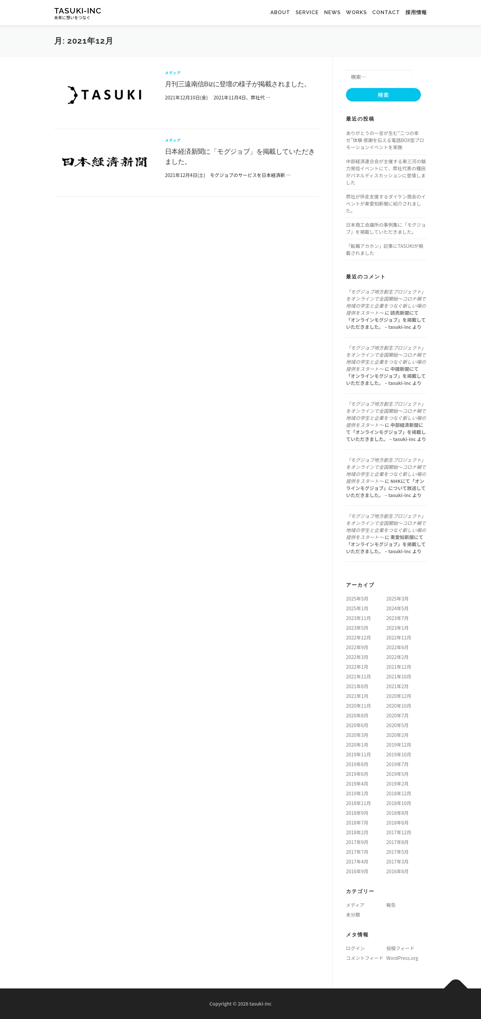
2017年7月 (357, 851)
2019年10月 (398, 754)
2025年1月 (357, 608)
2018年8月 (397, 812)
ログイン (355, 948)
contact (386, 12)
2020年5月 (397, 725)
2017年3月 (397, 861)
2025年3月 (397, 598)
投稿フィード (400, 948)
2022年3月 (357, 657)
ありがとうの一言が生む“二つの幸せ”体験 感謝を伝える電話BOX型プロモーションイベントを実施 (385, 140)
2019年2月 (397, 783)
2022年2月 (397, 657)
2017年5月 (397, 851)
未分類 (353, 914)
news (332, 12)
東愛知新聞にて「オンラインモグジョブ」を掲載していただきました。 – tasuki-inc (386, 544)
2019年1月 (357, 793)
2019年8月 (357, 764)
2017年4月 (357, 861)
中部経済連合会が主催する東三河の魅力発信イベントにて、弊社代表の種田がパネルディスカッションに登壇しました (386, 172)
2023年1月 (397, 627)
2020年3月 (357, 735)
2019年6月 (357, 773)
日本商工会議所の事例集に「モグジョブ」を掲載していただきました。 (386, 228)
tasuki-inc (77, 10)
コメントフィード (365, 958)
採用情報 (416, 12)
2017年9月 (357, 842)
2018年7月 (357, 822)
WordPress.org (402, 958)
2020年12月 (398, 696)
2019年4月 (357, 783)
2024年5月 (397, 608)
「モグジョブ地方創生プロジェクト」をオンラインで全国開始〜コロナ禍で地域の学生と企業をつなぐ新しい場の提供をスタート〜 (386, 302)
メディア (173, 72)
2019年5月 (397, 773)
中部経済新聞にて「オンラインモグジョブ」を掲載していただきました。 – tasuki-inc (386, 432)
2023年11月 (358, 618)
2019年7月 (397, 764)
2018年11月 (358, 803)
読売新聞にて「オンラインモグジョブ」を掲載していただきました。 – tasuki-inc (386, 319)
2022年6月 (397, 647)
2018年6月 (397, 822)
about (283, 12)
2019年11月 (358, 754)
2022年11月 (398, 637)
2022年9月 (357, 647)
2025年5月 (357, 598)
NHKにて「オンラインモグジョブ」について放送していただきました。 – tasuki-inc (386, 488)
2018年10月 (398, 803)
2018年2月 (357, 832)
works (354, 12)
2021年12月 (398, 666)
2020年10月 (398, 705)
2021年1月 (357, 696)
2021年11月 (358, 676)
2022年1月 (357, 666)
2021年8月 (357, 686)
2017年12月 (398, 832)
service (310, 12)
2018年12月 (398, 793)
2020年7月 (397, 715)
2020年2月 (397, 735)
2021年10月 (398, 676)
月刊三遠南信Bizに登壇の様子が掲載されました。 (238, 83)
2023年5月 (357, 627)
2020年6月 (357, 725)
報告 (391, 904)
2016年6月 (397, 871)
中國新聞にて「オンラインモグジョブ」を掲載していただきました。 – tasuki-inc (386, 375)
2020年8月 (357, 715)
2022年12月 (358, 637)
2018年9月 (357, 812)
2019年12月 (398, 744)
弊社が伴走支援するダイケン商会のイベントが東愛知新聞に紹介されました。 (386, 203)
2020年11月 (358, 705)
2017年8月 (397, 842)
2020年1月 (357, 744)
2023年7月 (397, 618)
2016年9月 (357, 871)
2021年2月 (397, 686)
